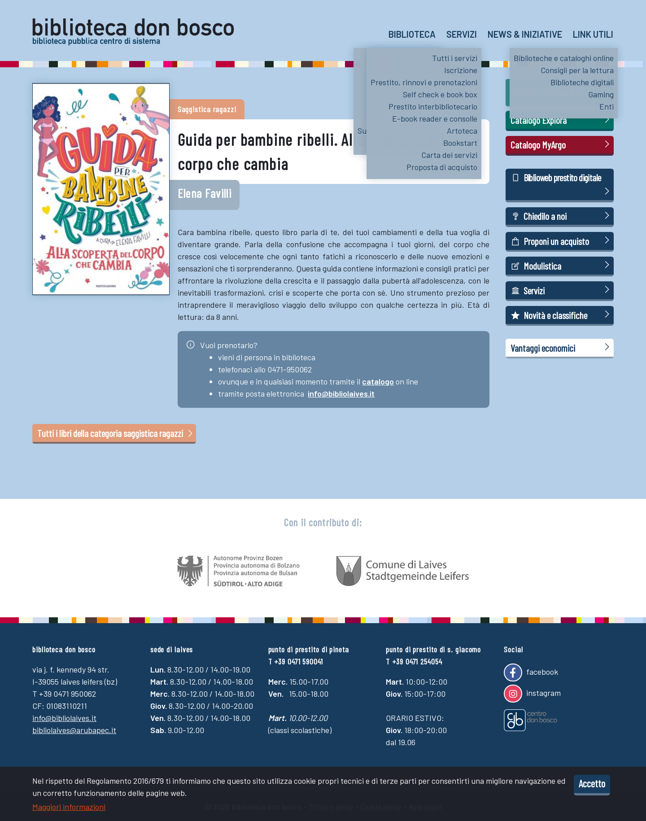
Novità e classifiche (561, 315)
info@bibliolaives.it (341, 393)
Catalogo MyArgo (561, 144)
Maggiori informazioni (68, 807)
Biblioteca (412, 34)
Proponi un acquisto (561, 241)
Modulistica (561, 265)
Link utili (593, 34)
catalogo (378, 381)
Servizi (461, 34)
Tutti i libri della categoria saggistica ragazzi (116, 433)
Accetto (592, 783)
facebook (531, 672)
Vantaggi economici (561, 347)
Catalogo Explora (561, 120)
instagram (532, 694)
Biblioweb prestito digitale (561, 184)
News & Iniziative (525, 34)
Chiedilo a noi (561, 216)
